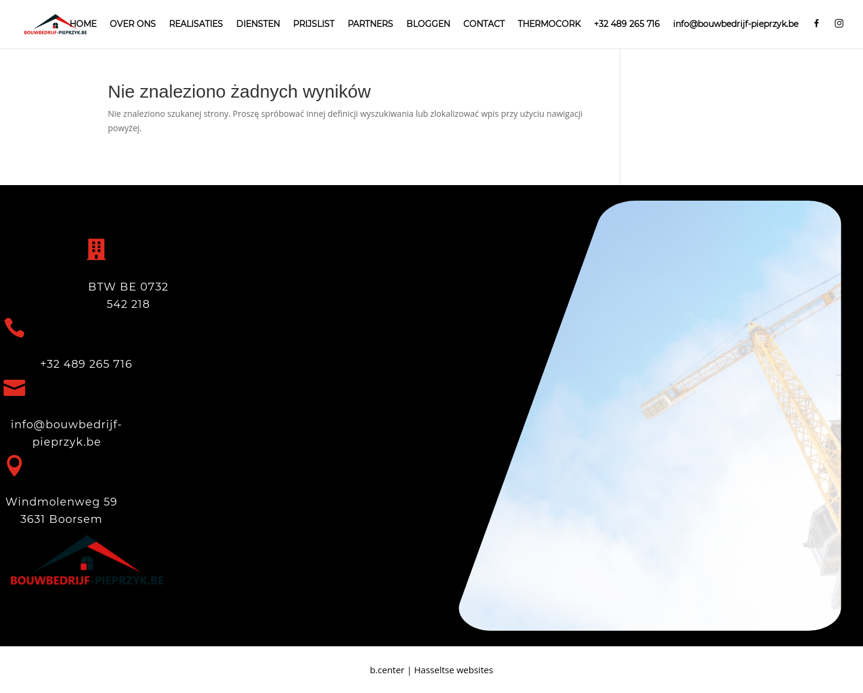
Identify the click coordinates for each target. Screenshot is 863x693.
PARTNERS (370, 24)
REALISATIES (196, 24)
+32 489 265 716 (627, 24)
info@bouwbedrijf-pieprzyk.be (735, 24)
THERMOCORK (549, 24)
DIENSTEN (258, 24)
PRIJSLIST (313, 24)
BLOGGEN (428, 24)
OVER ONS (133, 24)
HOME (83, 24)
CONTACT (484, 24)
